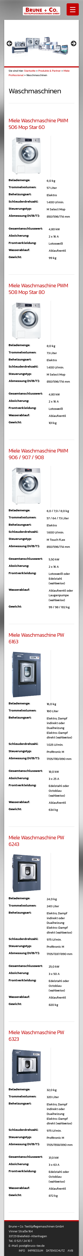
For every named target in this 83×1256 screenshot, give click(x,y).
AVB (70, 1250)
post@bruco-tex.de (31, 1245)
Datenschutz (55, 1250)
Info (22, 1250)
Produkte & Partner (49, 71)
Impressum (35, 1250)
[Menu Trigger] (73, 9)
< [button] (9, 43)
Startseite (29, 71)
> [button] (73, 43)
